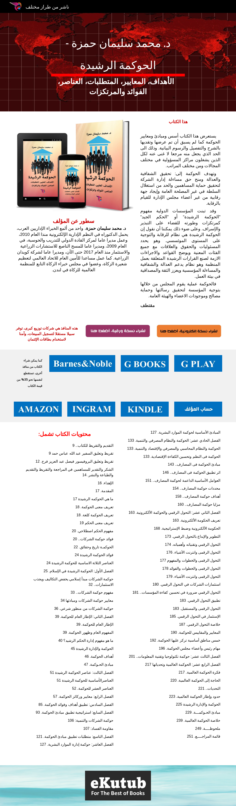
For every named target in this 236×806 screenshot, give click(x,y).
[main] (117, 62)
